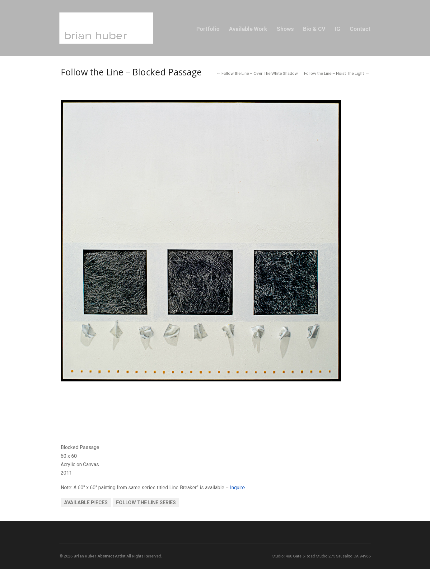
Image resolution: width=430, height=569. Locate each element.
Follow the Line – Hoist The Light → (336, 73)
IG (337, 29)
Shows (285, 29)
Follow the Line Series (146, 502)
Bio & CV (314, 29)
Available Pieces (86, 502)
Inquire (237, 487)
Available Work (248, 29)
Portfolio (208, 29)
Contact (360, 29)
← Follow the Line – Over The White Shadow (257, 73)
